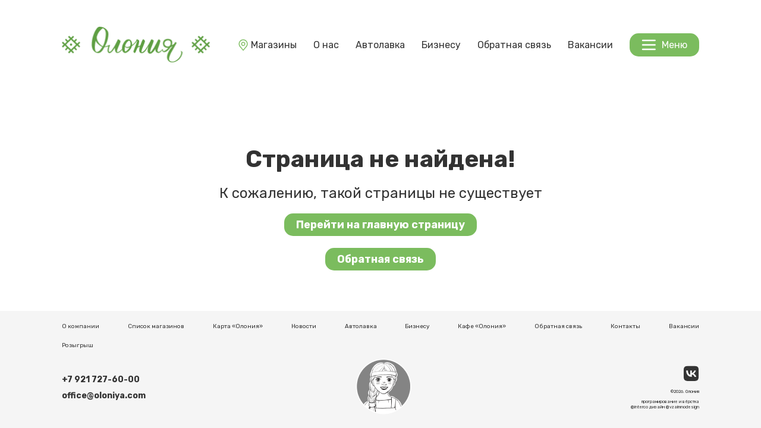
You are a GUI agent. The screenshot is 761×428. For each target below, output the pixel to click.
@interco (639, 407)
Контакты (625, 326)
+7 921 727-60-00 (101, 379)
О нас (326, 45)
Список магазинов (156, 326)
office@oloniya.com (104, 396)
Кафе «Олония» (482, 326)
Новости (303, 326)
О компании (80, 326)
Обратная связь (514, 45)
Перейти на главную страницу (380, 224)
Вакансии (590, 45)
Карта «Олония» (238, 326)
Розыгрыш (77, 345)
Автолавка (380, 45)
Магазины (267, 45)
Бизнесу (441, 45)
